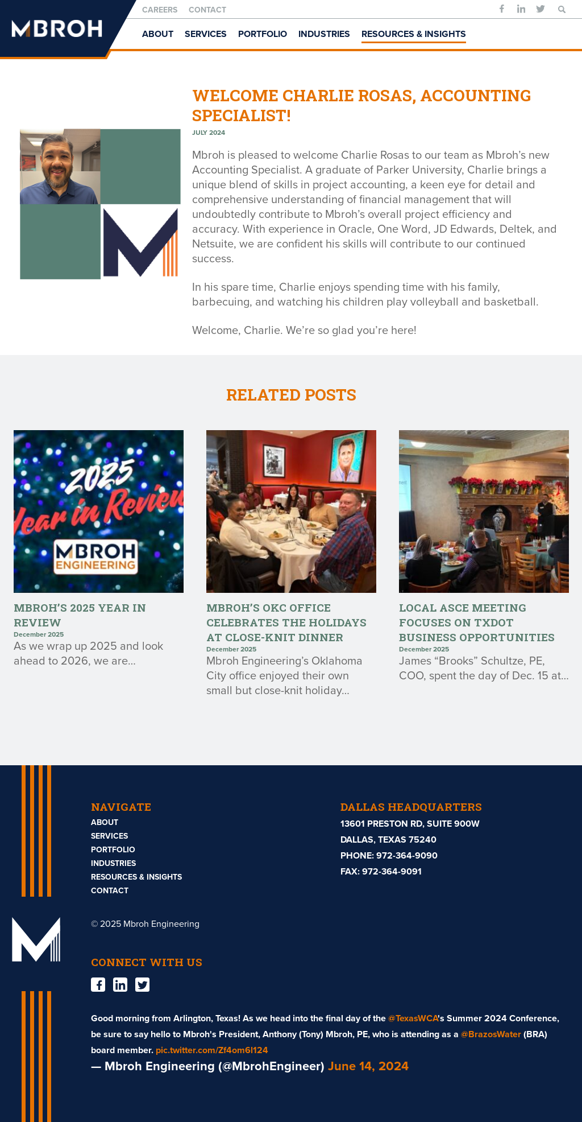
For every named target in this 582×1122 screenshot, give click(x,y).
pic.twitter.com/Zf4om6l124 (212, 1050)
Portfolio (262, 34)
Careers (159, 10)
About (157, 34)
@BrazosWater (491, 1034)
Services (206, 34)
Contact (207, 10)
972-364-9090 (407, 855)
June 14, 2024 (368, 1066)
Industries (324, 34)
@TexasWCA (413, 1018)
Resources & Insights (413, 34)
